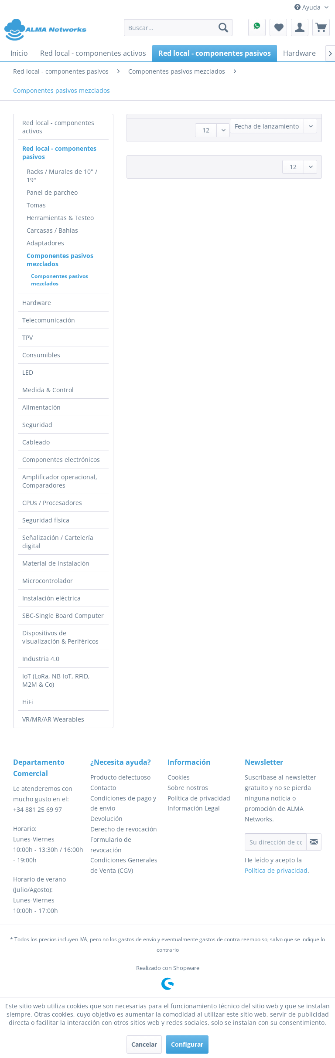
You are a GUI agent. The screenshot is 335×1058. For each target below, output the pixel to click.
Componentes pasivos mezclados (60, 259)
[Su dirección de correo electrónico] (276, 842)
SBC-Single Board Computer (63, 615)
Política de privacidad (199, 798)
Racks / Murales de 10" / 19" (62, 175)
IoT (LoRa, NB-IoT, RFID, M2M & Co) (56, 680)
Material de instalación (55, 563)
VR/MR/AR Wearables (53, 719)
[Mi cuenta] (299, 27)
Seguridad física (45, 520)
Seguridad (37, 424)
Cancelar (144, 1044)
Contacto (103, 787)
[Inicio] (19, 53)
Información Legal (194, 808)
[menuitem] (178, 27)
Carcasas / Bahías (52, 230)
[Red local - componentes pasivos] (214, 53)
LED (27, 372)
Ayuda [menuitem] (308, 7)
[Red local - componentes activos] (93, 53)
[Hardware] (299, 53)
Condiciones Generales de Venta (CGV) (123, 865)
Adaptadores (45, 243)
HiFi (27, 702)
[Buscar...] (178, 27)
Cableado (36, 442)
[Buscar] (223, 27)
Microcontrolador (47, 580)
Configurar (187, 1044)
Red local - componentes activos (58, 127)
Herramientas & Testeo (60, 218)
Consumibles (41, 355)
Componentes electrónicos (61, 459)
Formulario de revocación (110, 844)
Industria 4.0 (40, 658)
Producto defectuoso (120, 777)
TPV (27, 337)
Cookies (179, 777)
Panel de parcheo (52, 192)
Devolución (106, 818)
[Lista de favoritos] (278, 27)
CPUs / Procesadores (52, 502)
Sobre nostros (188, 787)
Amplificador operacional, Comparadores (59, 481)
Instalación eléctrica (51, 598)
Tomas (36, 205)
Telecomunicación (48, 320)
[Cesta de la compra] (321, 27)
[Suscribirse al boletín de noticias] (313, 842)
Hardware (36, 302)
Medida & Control (48, 390)
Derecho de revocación (123, 829)
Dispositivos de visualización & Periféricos (60, 637)
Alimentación (41, 407)
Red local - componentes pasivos (59, 152)
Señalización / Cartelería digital (57, 541)
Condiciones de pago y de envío (123, 803)
